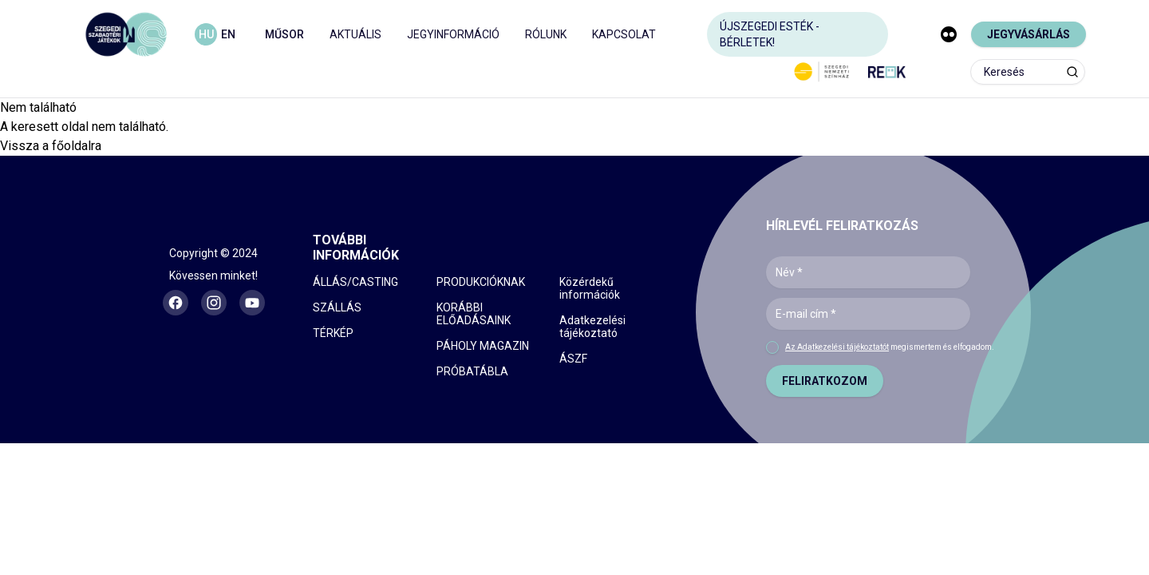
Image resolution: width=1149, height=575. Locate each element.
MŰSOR (284, 34)
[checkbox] (772, 347)
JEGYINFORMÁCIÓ (453, 34)
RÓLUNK (546, 34)
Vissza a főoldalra (50, 145)
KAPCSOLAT (624, 34)
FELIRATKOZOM (824, 381)
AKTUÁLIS (355, 34)
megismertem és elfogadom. (889, 347)
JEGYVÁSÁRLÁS (1028, 34)
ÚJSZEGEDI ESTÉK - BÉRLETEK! (769, 34)
